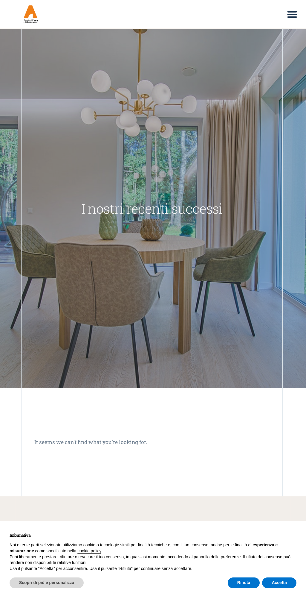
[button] (292, 14)
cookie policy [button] (89, 550)
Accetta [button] (279, 582)
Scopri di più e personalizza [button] (46, 582)
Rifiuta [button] (243, 582)
